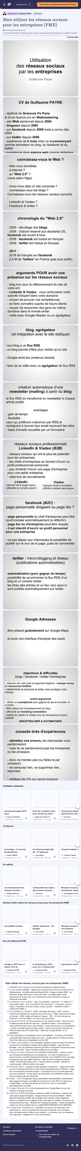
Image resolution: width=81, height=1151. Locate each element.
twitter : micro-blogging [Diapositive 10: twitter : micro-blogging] (19, 1078)
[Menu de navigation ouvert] (4, 4)
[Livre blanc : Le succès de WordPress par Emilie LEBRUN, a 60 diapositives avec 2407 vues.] (16, 844)
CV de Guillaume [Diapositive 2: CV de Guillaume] (16, 990)
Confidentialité (41, 1131)
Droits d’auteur (9, 1134)
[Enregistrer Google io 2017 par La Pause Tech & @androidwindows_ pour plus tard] (26, 971)
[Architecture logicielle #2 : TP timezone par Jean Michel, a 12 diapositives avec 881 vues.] (45, 844)
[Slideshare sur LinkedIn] (77, 1145)
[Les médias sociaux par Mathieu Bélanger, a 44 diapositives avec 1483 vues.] (16, 921)
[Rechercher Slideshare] (24, 4)
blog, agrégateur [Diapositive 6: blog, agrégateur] (17, 1035)
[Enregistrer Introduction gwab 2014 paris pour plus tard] (26, 818)
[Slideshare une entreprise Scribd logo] (9, 4)
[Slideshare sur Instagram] (68, 1145)
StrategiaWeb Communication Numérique (72, 893)
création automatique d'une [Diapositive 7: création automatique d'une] (21, 1042)
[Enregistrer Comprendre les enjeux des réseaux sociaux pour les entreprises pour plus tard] (55, 895)
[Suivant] (77, 806)
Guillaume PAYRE (25, 14)
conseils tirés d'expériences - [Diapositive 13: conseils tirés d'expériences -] (22, 1107)
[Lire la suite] (72, 37)
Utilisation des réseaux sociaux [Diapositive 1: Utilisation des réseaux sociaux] (23, 987)
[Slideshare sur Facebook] (72, 1145)
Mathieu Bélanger (13, 932)
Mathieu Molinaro (13, 893)
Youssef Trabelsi (70, 855)
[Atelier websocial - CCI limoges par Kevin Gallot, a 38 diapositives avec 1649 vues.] (45, 921)
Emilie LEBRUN (12, 855)
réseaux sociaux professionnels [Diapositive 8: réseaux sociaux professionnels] (23, 1052)
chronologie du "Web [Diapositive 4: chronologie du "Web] (19, 1011)
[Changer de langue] (73, 1128)
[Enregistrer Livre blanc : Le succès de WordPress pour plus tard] (26, 857)
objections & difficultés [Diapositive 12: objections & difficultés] (19, 1093)
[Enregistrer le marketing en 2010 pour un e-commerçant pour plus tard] (55, 971)
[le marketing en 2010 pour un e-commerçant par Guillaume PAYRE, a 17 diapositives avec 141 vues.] (45, 959)
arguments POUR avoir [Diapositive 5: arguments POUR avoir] (20, 1021)
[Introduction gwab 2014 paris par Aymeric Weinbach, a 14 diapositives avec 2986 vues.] (16, 806)
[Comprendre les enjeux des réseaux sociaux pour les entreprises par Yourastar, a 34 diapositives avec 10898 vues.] (45, 883)
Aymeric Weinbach (13, 817)
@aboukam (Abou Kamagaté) (43, 817)
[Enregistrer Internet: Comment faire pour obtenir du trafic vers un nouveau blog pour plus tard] (55, 818)
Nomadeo (67, 817)
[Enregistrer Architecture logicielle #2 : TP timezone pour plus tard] (55, 857)
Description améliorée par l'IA (14, 30)
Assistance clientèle (44, 1127)
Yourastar (38, 893)
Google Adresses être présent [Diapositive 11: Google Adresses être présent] (23, 1088)
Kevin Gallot (39, 932)
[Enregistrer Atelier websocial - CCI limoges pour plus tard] (55, 933)
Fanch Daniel (68, 932)
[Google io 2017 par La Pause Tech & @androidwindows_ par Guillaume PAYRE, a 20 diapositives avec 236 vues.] (16, 959)
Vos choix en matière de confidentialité (47, 1135)
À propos (6, 1127)
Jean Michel (39, 855)
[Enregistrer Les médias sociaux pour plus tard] (26, 933)
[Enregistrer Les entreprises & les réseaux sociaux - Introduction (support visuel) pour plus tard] (26, 895)
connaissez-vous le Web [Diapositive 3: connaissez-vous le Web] (20, 1002)
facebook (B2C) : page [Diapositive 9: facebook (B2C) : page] (19, 1066)
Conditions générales (12, 1131)
